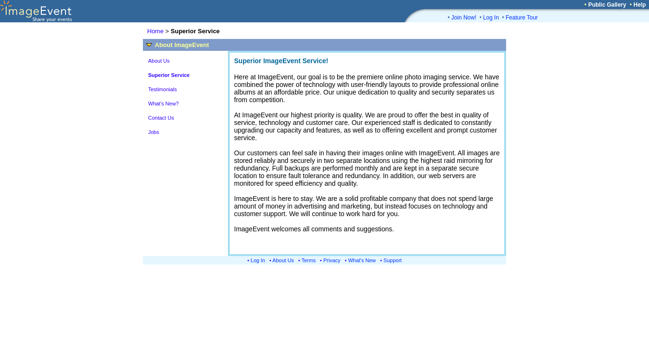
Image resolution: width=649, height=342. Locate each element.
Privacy (331, 260)
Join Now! (464, 17)
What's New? (163, 103)
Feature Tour (522, 17)
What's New (362, 260)
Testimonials (162, 89)
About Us (158, 61)
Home (155, 31)
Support (393, 260)
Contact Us (161, 118)
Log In (491, 17)
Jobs (153, 132)
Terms (308, 260)
